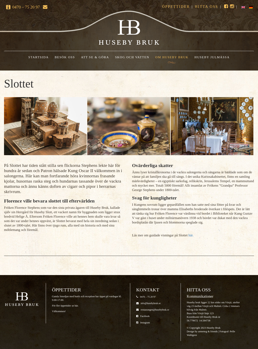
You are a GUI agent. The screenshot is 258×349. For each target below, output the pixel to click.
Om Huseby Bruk (171, 57)
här (76, 305)
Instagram (143, 322)
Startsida (38, 57)
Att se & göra (95, 57)
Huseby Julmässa (212, 57)
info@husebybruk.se (148, 303)
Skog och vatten (132, 57)
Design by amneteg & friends (202, 331)
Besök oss (65, 57)
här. (191, 235)
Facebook (143, 316)
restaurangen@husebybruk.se (152, 309)
